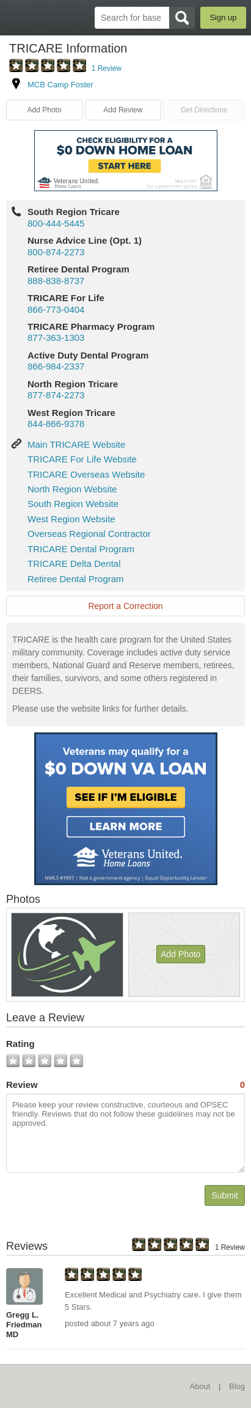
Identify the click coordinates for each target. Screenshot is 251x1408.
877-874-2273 (55, 395)
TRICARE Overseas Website (86, 474)
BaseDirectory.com (15, 17)
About (199, 1386)
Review (125, 1084)
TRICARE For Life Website (82, 459)
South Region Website (72, 503)
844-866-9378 (55, 423)
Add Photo (44, 110)
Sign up (222, 17)
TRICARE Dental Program (80, 549)
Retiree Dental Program (75, 579)
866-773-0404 (55, 309)
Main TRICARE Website (76, 444)
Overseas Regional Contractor (89, 533)
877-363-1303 (55, 337)
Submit (224, 1195)
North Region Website (72, 489)
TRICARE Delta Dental (74, 563)
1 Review (107, 68)
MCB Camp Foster (60, 84)
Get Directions (204, 110)
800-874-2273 (55, 252)
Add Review (122, 110)
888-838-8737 (55, 280)
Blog (237, 1386)
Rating (20, 1043)
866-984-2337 (55, 366)
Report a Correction (125, 606)
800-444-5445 (55, 223)
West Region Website (71, 519)
